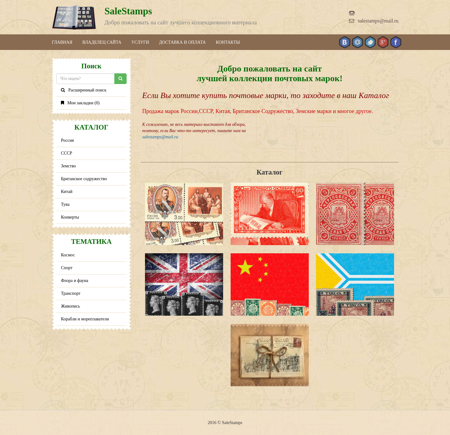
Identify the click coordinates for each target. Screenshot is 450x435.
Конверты (70, 217)
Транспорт (70, 293)
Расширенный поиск (84, 90)
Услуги (140, 42)
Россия (67, 140)
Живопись (70, 306)
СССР (66, 153)
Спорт (66, 267)
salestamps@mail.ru (373, 20)
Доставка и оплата (182, 42)
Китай (66, 191)
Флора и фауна (74, 280)
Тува (65, 204)
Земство (68, 166)
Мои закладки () (80, 103)
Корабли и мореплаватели (85, 319)
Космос (68, 255)
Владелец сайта (102, 42)
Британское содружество (84, 178)
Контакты (228, 42)
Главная (62, 42)
